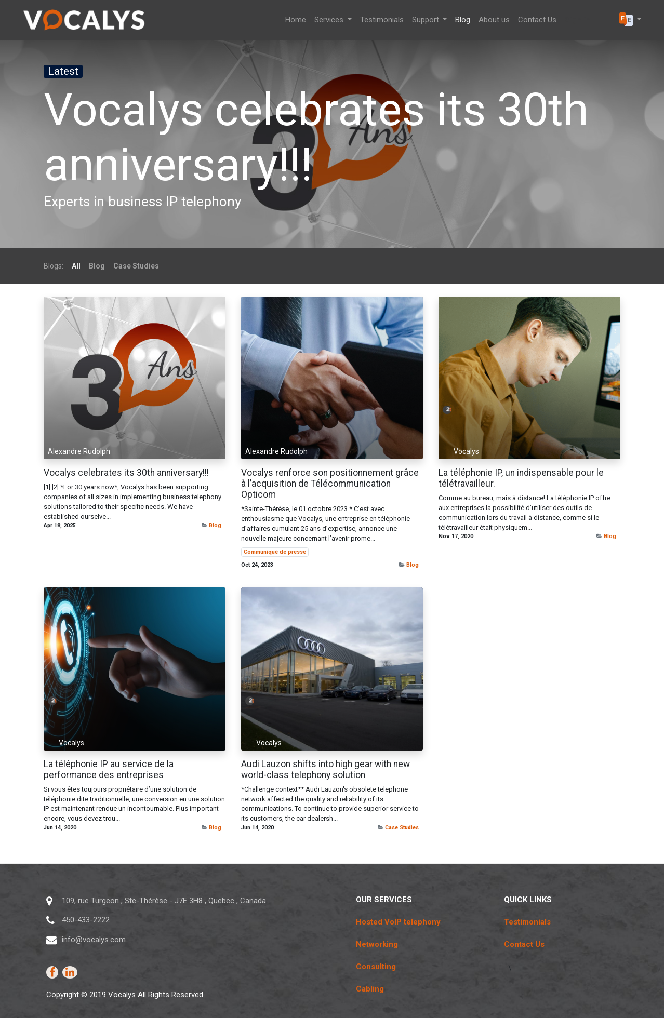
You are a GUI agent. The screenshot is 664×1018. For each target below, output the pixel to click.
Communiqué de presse (275, 551)
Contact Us (524, 944)
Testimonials (527, 922)
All (76, 266)
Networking (377, 944)
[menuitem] (295, 20)
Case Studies (402, 827)
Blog (215, 525)
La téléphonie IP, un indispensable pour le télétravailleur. (521, 478)
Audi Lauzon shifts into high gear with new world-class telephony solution (325, 769)
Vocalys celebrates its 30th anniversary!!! (126, 472)
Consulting (376, 966)
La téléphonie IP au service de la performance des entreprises (109, 769)
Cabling (370, 989)
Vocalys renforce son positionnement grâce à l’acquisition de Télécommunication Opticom (330, 483)
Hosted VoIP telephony (398, 922)
